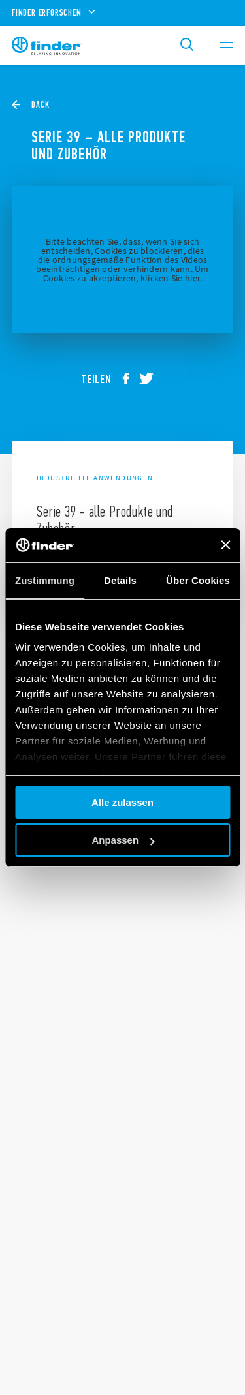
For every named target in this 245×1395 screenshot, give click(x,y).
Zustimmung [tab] (44, 580)
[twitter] (151, 379)
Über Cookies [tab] (198, 580)
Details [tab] (120, 580)
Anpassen (122, 840)
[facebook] (130, 379)
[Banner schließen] (225, 544)
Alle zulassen (122, 802)
